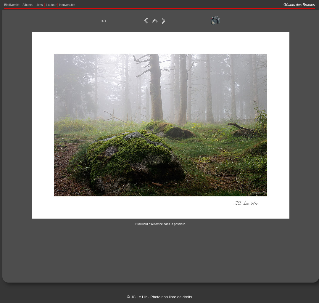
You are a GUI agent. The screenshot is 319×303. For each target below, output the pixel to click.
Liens (39, 5)
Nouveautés (67, 5)
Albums (27, 5)
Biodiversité (12, 5)
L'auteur (51, 5)
